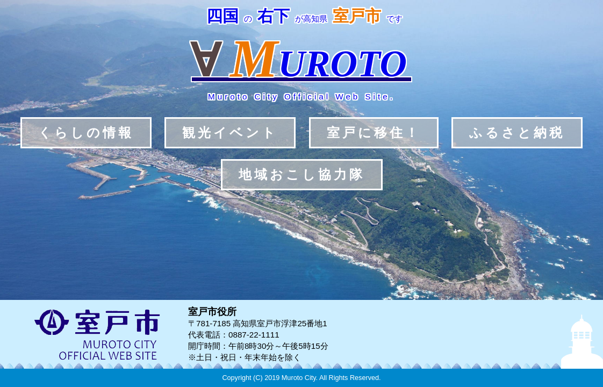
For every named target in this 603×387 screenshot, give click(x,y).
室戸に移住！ (374, 132)
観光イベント (230, 132)
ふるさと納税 (517, 132)
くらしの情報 (86, 132)
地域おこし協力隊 (302, 174)
